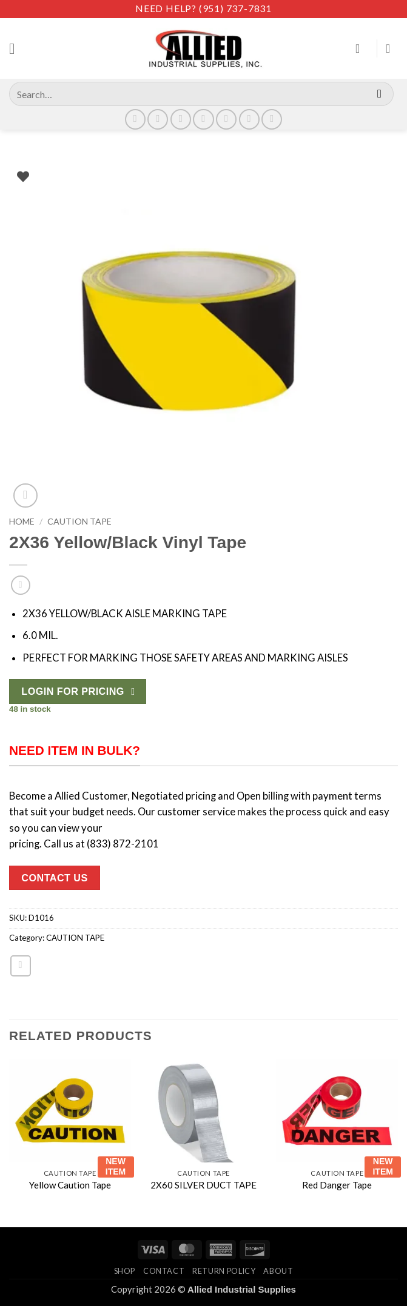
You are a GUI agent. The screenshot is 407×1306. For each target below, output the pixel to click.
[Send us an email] (203, 119)
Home (22, 521)
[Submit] (379, 93)
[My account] (361, 48)
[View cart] (392, 48)
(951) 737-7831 (235, 8)
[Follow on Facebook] (135, 119)
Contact (163, 1271)
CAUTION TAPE (79, 521)
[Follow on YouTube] (271, 119)
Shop (125, 1271)
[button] (16, 48)
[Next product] (20, 585)
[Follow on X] (180, 119)
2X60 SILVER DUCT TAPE (203, 1184)
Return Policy (223, 1271)
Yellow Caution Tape (70, 1184)
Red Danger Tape (337, 1184)
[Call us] (226, 119)
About (278, 1271)
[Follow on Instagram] (157, 119)
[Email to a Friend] (20, 965)
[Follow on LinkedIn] (249, 119)
